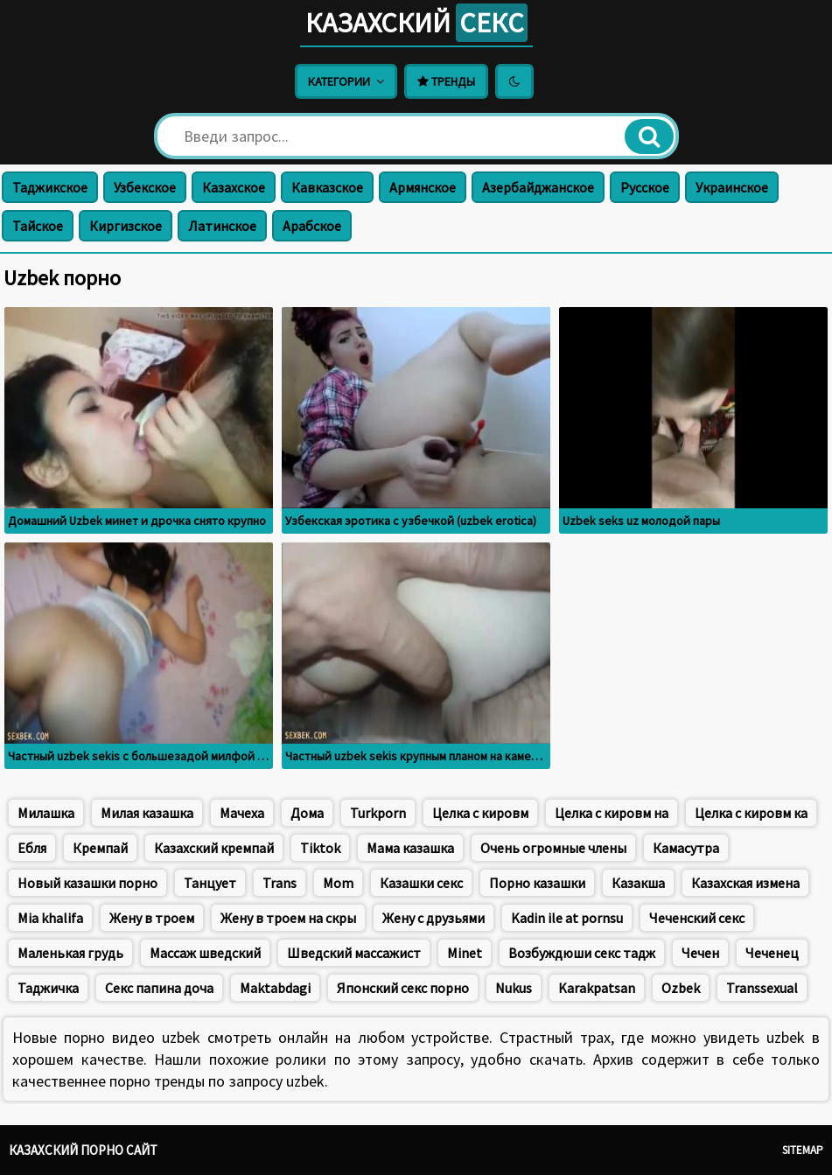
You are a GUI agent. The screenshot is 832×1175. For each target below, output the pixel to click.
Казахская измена (745, 883)
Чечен (700, 953)
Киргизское (125, 225)
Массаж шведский (205, 953)
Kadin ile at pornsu (567, 918)
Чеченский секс (697, 918)
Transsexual (762, 988)
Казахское (233, 187)
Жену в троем (151, 918)
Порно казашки (537, 883)
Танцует (210, 883)
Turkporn (378, 813)
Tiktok (320, 848)
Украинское (732, 187)
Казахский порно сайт (83, 1150)
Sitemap (802, 1150)
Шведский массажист (354, 953)
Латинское (222, 225)
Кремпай (100, 848)
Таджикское (49, 187)
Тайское (37, 225)
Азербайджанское (538, 187)
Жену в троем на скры (288, 918)
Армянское (422, 187)
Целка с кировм (480, 813)
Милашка (45, 813)
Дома (307, 813)
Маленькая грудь (70, 953)
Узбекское (145, 187)
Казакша (638, 883)
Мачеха (242, 813)
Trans (279, 883)
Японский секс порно (403, 988)
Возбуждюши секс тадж (581, 953)
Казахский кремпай (214, 848)
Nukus (513, 988)
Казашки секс (421, 883)
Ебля (31, 848)
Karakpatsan (596, 988)
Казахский (416, 22)
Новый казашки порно (87, 883)
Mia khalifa (50, 918)
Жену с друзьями (433, 918)
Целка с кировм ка (751, 813)
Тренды (446, 81)
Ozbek (680, 988)
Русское (644, 187)
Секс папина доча (159, 988)
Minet (464, 953)
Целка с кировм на (611, 813)
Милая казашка (147, 813)
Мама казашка (410, 848)
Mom (338, 883)
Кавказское (327, 187)
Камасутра (686, 848)
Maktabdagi (275, 988)
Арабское (312, 225)
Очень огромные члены (553, 848)
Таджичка (48, 988)
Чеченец (772, 953)
